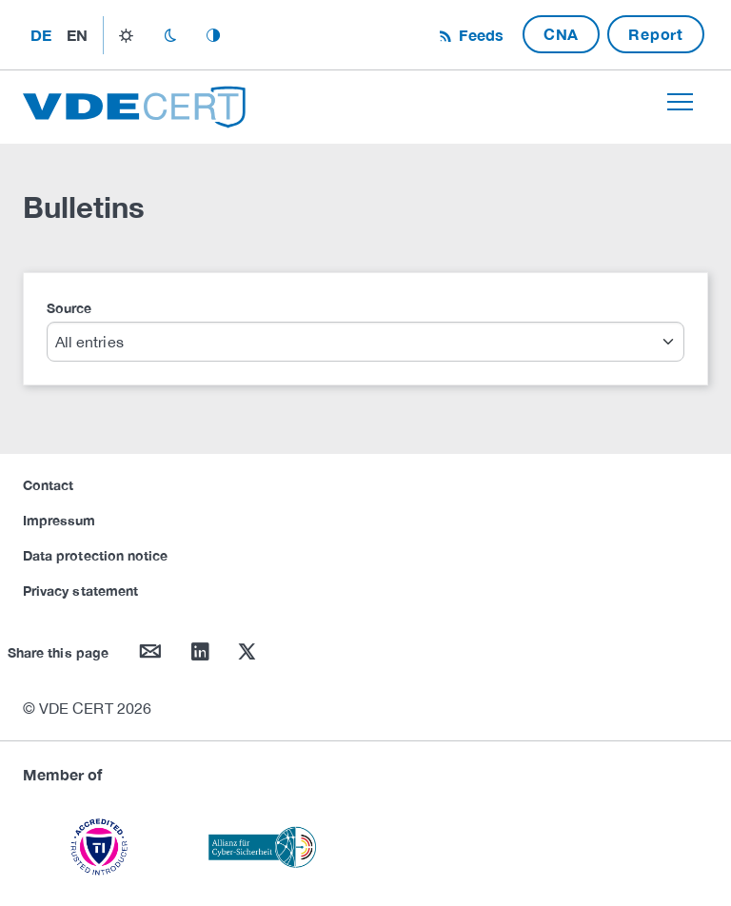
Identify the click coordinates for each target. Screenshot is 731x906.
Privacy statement (80, 590)
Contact (48, 485)
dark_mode (170, 35)
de (40, 35)
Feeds (479, 35)
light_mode (126, 35)
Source (69, 308)
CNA (561, 34)
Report (655, 34)
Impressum (59, 520)
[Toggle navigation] (680, 102)
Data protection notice (95, 555)
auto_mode (213, 35)
